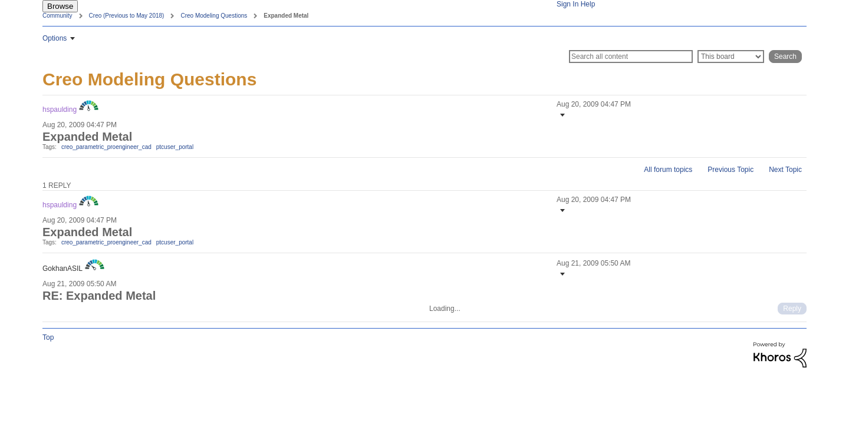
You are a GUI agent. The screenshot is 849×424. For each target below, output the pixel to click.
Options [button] (54, 38)
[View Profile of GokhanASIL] (62, 268)
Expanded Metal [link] (286, 15)
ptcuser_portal (174, 147)
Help (588, 4)
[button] (561, 115)
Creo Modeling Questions (213, 15)
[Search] (631, 56)
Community (57, 15)
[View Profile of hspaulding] (59, 109)
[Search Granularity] (730, 56)
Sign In (567, 4)
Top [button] (48, 337)
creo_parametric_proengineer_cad (106, 147)
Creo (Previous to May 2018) (126, 15)
